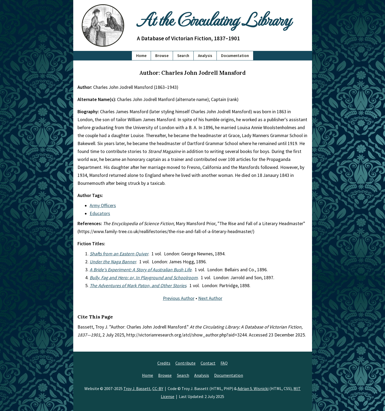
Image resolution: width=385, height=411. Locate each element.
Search (183, 55)
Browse (161, 55)
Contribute (185, 363)
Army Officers (103, 205)
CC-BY (157, 388)
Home (141, 55)
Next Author (210, 298)
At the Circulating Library (214, 18)
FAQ (224, 363)
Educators (100, 213)
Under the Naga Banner (113, 262)
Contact (208, 363)
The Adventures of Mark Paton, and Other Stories (138, 285)
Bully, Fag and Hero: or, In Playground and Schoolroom (144, 278)
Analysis (205, 55)
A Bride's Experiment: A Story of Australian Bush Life (141, 270)
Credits (163, 363)
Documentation (235, 55)
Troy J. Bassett (136, 388)
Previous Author (178, 298)
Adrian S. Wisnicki (253, 388)
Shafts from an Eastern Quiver (119, 254)
